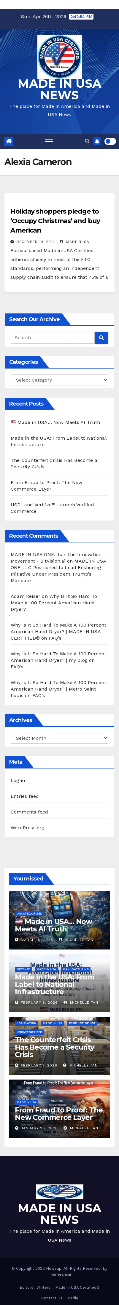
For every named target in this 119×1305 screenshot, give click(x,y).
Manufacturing (76, 969)
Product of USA (82, 1023)
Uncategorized (29, 913)
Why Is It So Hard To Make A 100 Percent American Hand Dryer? (54, 602)
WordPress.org (28, 827)
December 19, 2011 (35, 242)
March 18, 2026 (37, 940)
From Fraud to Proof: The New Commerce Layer (59, 1114)
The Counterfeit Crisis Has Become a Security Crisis (54, 1047)
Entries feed (25, 796)
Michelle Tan (76, 940)
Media (72, 1298)
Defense (23, 969)
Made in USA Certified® (77, 1287)
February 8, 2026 (39, 1002)
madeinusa (74, 242)
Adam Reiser (25, 596)
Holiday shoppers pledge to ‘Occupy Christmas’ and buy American (55, 220)
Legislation (26, 1023)
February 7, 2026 (39, 1065)
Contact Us (51, 1298)
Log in (18, 780)
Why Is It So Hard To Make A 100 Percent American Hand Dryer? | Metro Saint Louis (58, 689)
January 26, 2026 (39, 1128)
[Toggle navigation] (49, 141)
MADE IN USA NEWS (59, 89)
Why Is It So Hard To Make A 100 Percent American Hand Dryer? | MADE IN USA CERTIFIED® (58, 631)
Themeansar (60, 1274)
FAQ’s (55, 638)
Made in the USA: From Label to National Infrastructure (54, 984)
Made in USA (46, 969)
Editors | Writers (35, 1287)
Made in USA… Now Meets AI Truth (55, 422)
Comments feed (29, 812)
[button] (87, 141)
